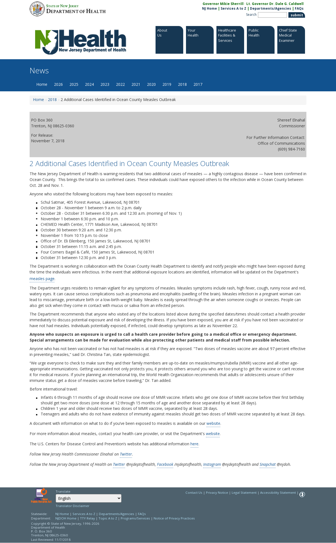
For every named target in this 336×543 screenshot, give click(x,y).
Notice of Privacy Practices (174, 518)
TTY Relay (88, 518)
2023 (104, 84)
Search (251, 14)
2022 (120, 84)
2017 (197, 84)
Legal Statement (244, 492)
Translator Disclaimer (72, 506)
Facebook (165, 464)
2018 (182, 84)
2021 (135, 84)
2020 (151, 84)
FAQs (142, 514)
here (194, 443)
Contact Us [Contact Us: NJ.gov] (193, 492)
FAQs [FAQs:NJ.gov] (299, 8)
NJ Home (209, 8)
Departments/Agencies (270, 8)
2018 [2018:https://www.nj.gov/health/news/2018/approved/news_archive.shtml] (52, 99)
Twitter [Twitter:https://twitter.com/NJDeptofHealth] (119, 464)
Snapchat (268, 464)
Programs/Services (135, 518)
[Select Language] (89, 498)
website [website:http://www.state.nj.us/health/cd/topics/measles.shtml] (213, 433)
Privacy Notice (217, 492)
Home (41, 84)
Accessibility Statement (278, 492)
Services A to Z (233, 8)
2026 (58, 84)
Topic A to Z (108, 518)
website (213, 423)
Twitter (126, 454)
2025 (73, 84)
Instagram (212, 464)
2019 (166, 84)
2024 (89, 84)
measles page (42, 278)
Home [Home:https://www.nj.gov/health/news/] (38, 99)
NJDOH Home (65, 518)
